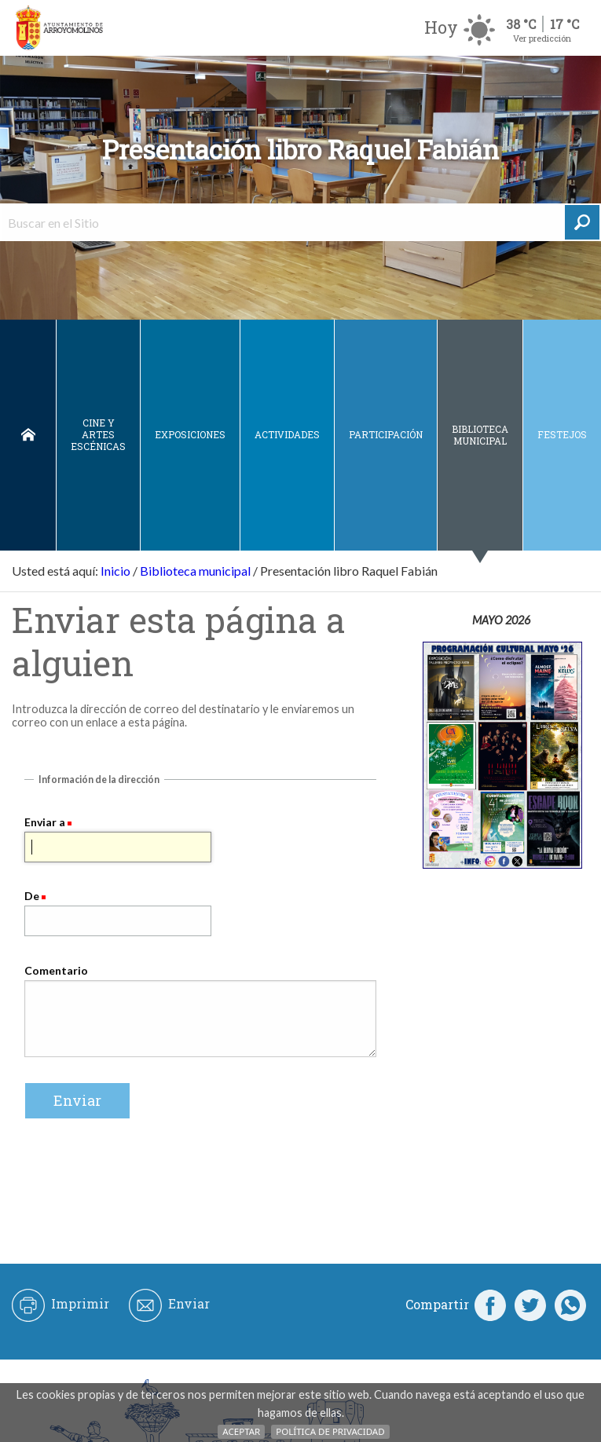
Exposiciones (190, 434)
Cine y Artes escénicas (98, 434)
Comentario (56, 970)
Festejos (562, 434)
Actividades (287, 434)
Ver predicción (542, 38)
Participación (386, 434)
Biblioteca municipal (480, 435)
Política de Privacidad (330, 1431)
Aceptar (241, 1431)
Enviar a (44, 822)
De (31, 895)
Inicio (28, 435)
